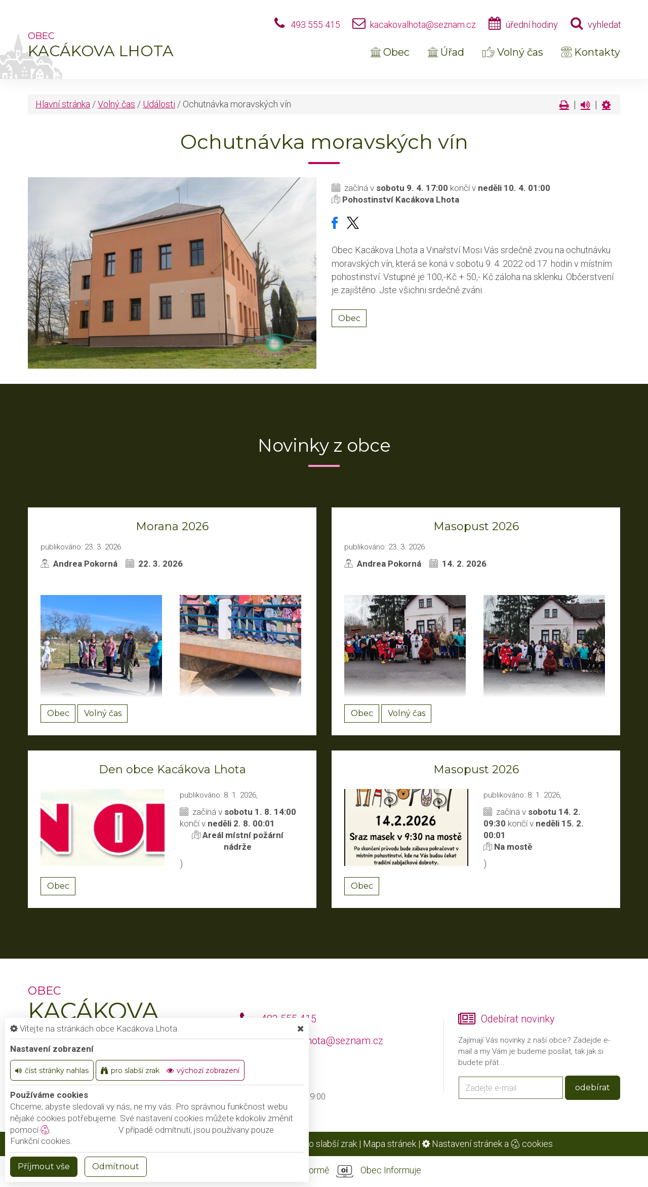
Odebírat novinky (517, 1019)
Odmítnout (115, 1166)
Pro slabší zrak (328, 1143)
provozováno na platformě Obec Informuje (324, 1171)
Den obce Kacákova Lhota (172, 769)
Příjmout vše (44, 1166)
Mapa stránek (389, 1143)
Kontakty (590, 52)
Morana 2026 (172, 526)
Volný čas (512, 52)
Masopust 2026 (476, 526)
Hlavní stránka (62, 104)
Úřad (446, 52)
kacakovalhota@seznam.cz (423, 24)
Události (159, 104)
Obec (390, 52)
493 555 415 (315, 24)
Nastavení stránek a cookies (487, 1143)
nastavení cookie (77, 1130)
